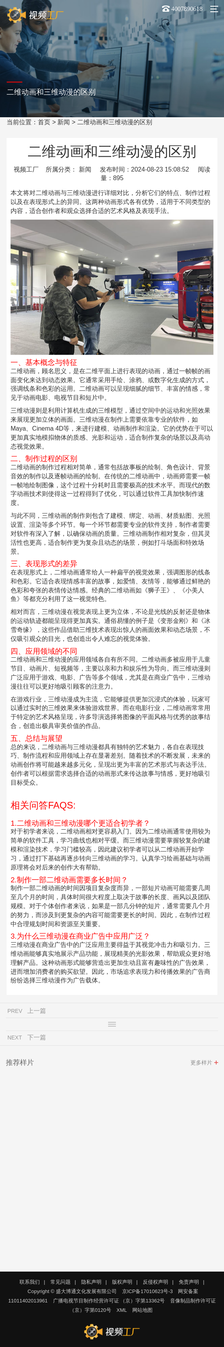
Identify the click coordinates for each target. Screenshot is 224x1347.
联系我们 (30, 1282)
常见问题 (60, 1282)
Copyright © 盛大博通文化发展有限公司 (72, 1291)
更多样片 (201, 1065)
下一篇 (36, 1039)
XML (122, 1310)
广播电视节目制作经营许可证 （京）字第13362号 (109, 1301)
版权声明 (122, 1282)
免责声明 (189, 1282)
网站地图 (142, 1310)
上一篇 (36, 1013)
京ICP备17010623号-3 (147, 1291)
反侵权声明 (155, 1282)
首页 (44, 122)
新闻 (63, 122)
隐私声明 (91, 1282)
